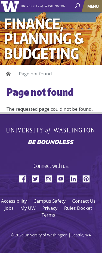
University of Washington (11, 6)
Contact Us (83, 201)
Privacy (49, 208)
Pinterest (88, 178)
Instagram (50, 178)
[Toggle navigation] (93, 6)
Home (7, 73)
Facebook (24, 178)
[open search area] (78, 6)
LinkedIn (75, 178)
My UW (27, 208)
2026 (19, 234)
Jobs (9, 208)
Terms (48, 215)
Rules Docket (78, 208)
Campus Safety (49, 201)
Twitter (37, 178)
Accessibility (14, 201)
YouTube (63, 178)
